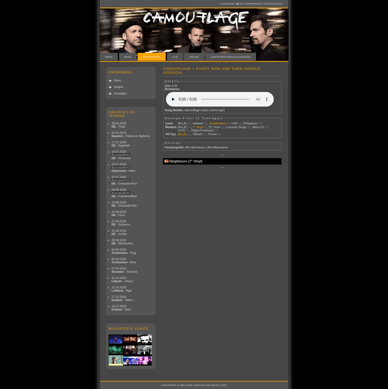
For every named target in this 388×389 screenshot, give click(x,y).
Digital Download (202, 130)
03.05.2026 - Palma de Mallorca (131, 134)
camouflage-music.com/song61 (205, 110)
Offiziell (197, 134)
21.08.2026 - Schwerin (121, 223)
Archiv (194, 56)
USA (234, 123)
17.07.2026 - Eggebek (121, 144)
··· (222, 155)
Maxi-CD (258, 127)
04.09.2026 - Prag (124, 251)
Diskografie (151, 56)
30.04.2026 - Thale (119, 125)
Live (175, 56)
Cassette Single (236, 127)
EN (242, 3)
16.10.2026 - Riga (121, 289)
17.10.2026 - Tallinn (122, 298)
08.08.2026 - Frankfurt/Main (124, 193)
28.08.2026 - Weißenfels (122, 241)
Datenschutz (273, 3)
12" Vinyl (214, 127)
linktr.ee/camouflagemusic (231, 56)
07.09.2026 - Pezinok (124, 270)
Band (127, 56)
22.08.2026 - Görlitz (119, 232)
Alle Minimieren (195, 147)
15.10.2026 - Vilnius (122, 279)
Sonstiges (120, 93)
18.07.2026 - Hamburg (121, 155)
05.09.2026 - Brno (124, 260)
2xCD (181, 130)
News (109, 56)
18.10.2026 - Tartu (121, 308)
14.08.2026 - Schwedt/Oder (124, 204)
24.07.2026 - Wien (124, 167)
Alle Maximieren (217, 147)
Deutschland (217, 123)
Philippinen (250, 123)
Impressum (253, 3)
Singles (118, 86)
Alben (117, 80)
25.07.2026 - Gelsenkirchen (124, 180)
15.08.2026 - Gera (119, 213)
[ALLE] (182, 123)
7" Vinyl (197, 127)
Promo (212, 134)
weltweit (198, 123)
